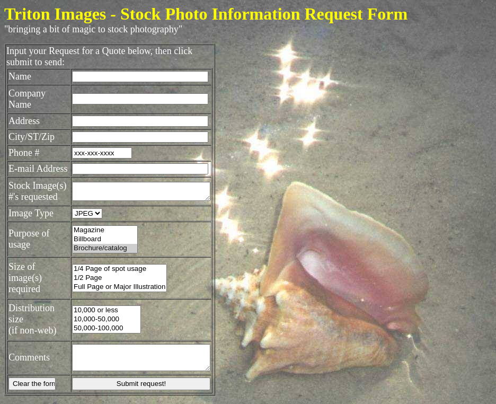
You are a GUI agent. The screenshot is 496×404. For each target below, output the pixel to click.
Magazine (100, 238)
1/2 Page (115, 282)
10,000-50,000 (102, 321)
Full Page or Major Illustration (115, 291)
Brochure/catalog (100, 256)
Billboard (100, 247)
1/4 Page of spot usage (115, 273)
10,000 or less (102, 312)
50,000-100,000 (102, 330)
